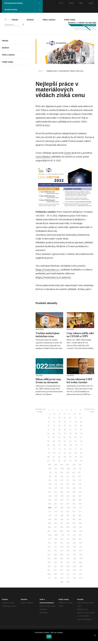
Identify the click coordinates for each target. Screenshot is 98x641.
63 (76, 441)
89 (65, 457)
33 (65, 425)
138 (62, 488)
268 (49, 574)
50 (81, 433)
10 (54, 414)
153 (80, 496)
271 (68, 574)
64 (81, 441)
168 (62, 508)
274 (49, 578)
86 (49, 457)
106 (50, 469)
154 (49, 500)
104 (74, 465)
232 (49, 551)
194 (74, 523)
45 (54, 433)
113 (56, 472)
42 (76, 429)
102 (61, 465)
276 (61, 578)
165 (80, 504)
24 (54, 422)
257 (55, 566)
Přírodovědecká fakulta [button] (22, 3)
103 (67, 465)
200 (74, 527)
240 (61, 555)
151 (68, 496)
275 (55, 578)
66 (54, 445)
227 (55, 547)
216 (62, 539)
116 (73, 472)
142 (49, 492)
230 (74, 547)
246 (61, 558)
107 (56, 469)
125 (56, 480)
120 (61, 476)
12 (64, 414)
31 (54, 425)
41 (70, 429)
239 (55, 555)
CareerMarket (43, 156)
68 (65, 445)
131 (56, 484)
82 (65, 453)
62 (70, 441)
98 (76, 461)
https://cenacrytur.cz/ (48, 269)
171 (80, 508)
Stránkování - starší (89, 410)
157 (68, 500)
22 (80, 418)
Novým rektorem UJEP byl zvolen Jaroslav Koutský (79, 382)
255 (80, 562)
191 (55, 523)
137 (56, 488)
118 (50, 476)
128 (74, 480)
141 (80, 488)
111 (80, 469)
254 (74, 562)
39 (59, 429)
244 (48, 558)
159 (80, 500)
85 (81, 453)
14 (75, 414)
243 (80, 555)
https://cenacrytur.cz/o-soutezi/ (53, 277)
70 (76, 445)
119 (56, 476)
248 (74, 558)
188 (74, 519)
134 (73, 484)
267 (80, 570)
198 (61, 527)
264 (61, 570)
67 (59, 445)
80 (54, 453)
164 (74, 504)
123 (79, 476)
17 (54, 418)
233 (55, 551)
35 (75, 425)
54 (65, 437)
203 (55, 531)
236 (74, 551)
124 (49, 480)
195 (80, 523)
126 (62, 480)
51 (48, 437)
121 (68, 476)
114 (62, 472)
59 (54, 441)
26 (65, 422)
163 (67, 504)
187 (68, 519)
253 (67, 562)
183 (80, 515)
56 (75, 437)
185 (56, 519)
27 (70, 422)
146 (74, 492)
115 (68, 472)
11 (59, 414)
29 (81, 422)
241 (68, 555)
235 (68, 551)
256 (49, 566)
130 (50, 484)
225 (80, 543)
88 (59, 457)
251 (55, 562)
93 (48, 461)
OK (49, 636)
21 (75, 418)
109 (68, 469)
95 (59, 461)
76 (70, 449)
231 (80, 547)
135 (80, 484)
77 (76, 449)
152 (74, 496)
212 (74, 535)
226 (49, 547)
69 (71, 445)
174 (61, 512)
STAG (71, 3)
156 (62, 500)
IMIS (81, 3)
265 (68, 570)
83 (70, 453)
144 (61, 492)
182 (74, 515)
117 (79, 472)
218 (74, 539)
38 (54, 429)
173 (55, 512)
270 (62, 574)
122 (73, 476)
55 (70, 437)
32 (59, 425)
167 (56, 508)
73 (54, 449)
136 (49, 488)
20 (70, 418)
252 (61, 562)
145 (68, 492)
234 (61, 551)
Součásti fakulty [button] (22, 9)
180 (62, 515)
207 (80, 531)
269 (55, 574)
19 (64, 418)
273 (80, 574)
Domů (40, 71)
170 (74, 508)
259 (68, 566)
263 (55, 570)
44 (48, 433)
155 (56, 500)
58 (48, 441)
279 (80, 578)
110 (74, 469)
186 (62, 519)
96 (65, 461)
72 (49, 449)
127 (68, 480)
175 (68, 512)
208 (49, 535)
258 (61, 566)
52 (54, 437)
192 (61, 523)
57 (81, 437)
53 (59, 437)
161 (55, 504)
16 (49, 418)
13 (69, 414)
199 (67, 527)
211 (68, 535)
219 (80, 539)
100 (49, 465)
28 (76, 422)
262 (48, 570)
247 (68, 558)
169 (68, 508)
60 (59, 441)
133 (67, 484)
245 (55, 558)
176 (74, 512)
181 (68, 515)
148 (49, 496)
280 (61, 582)
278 (74, 578)
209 (56, 535)
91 (76, 457)
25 (59, 422)
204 (61, 531)
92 (81, 457)
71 (81, 445)
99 (81, 461)
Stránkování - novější (40, 410)
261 (80, 566)
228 (61, 547)
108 (62, 469)
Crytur (67, 152)
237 (80, 551)
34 (70, 425)
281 (68, 582)
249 (80, 558)
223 (67, 543)
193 (67, 523)
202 (48, 531)
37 (48, 429)
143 (55, 492)
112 (50, 472)
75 (65, 449)
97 (70, 461)
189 (80, 519)
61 (65, 441)
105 (80, 465)
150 (62, 496)
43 (81, 429)
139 (68, 488)
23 (49, 422)
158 (74, 500)
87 (54, 457)
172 (49, 512)
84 (76, 453)
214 (49, 539)
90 (70, 457)
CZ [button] (61, 3)
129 (80, 480)
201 (80, 527)
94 (54, 461)
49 (76, 433)
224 (74, 543)
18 (59, 418)
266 (74, 570)
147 (80, 492)
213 (80, 535)
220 (49, 543)
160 (49, 504)
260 (74, 566)
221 (55, 543)
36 (81, 425)
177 (80, 512)
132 (61, 484)
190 (49, 523)
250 (49, 562)
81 (59, 453)
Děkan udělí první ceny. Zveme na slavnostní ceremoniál (48, 382)
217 (68, 539)
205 (68, 531)
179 (56, 515)
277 (68, 578)
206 (74, 531)
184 (49, 519)
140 (74, 488)
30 (49, 425)
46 (59, 433)
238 (49, 555)
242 (74, 555)
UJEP (91, 3)
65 (48, 445)
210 (62, 535)
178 (50, 515)
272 (74, 574)
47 (65, 433)
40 (65, 429)
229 (68, 547)
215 (56, 539)
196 (49, 527)
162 (61, 504)
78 (81, 449)
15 (80, 414)
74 (59, 449)
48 (70, 433)
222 (61, 543)
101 (55, 465)
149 (56, 496)
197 (55, 527)
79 (49, 453)
